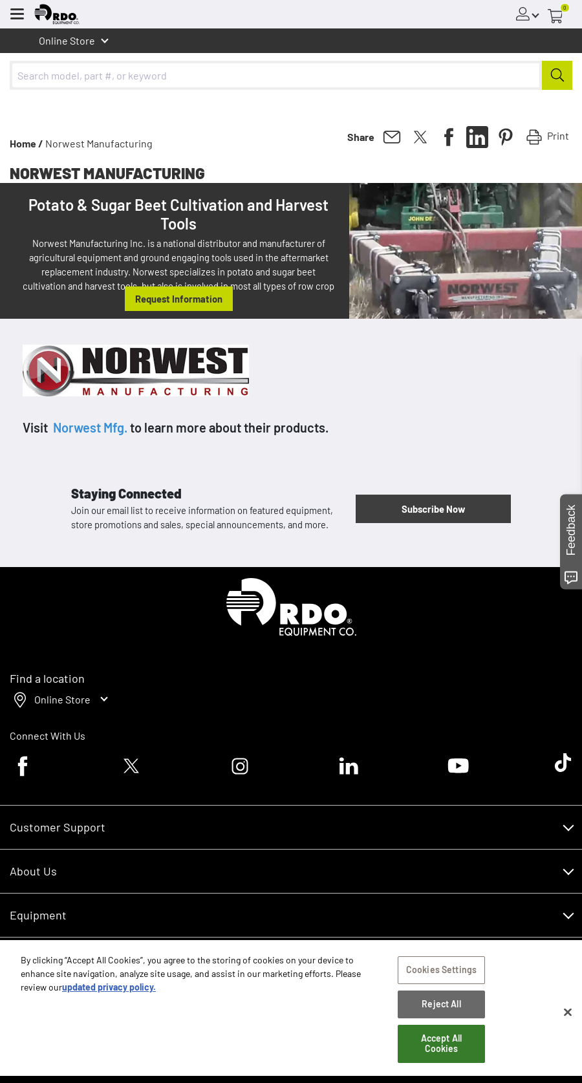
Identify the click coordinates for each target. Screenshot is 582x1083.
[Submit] (557, 75)
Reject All (441, 1006)
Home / (26, 143)
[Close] (568, 1014)
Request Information (178, 299)
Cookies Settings (441, 972)
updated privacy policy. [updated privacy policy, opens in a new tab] (109, 989)
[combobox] (291, 75)
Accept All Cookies (441, 1046)
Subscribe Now (433, 509)
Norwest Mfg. (90, 427)
